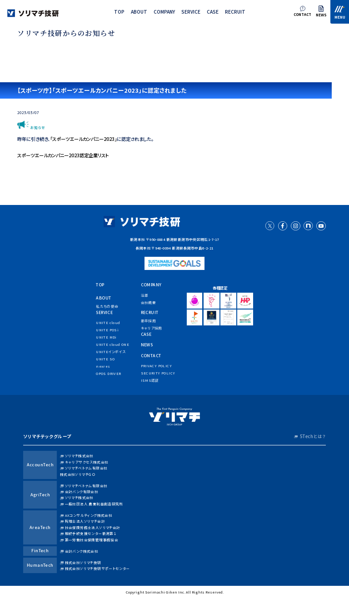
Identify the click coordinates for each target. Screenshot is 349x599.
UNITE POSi (107, 329)
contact (151, 356)
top (119, 11)
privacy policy (156, 365)
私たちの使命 (107, 306)
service (190, 11)
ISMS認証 (150, 380)
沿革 (145, 295)
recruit (235, 11)
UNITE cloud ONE (112, 344)
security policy (158, 372)
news (147, 345)
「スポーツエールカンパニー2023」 (83, 138)
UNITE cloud (108, 322)
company (164, 11)
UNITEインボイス (110, 351)
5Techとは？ (313, 436)
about (139, 11)
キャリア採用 (151, 327)
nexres (103, 366)
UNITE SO (105, 358)
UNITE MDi (106, 336)
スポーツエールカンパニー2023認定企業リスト (63, 155)
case (213, 11)
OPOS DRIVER (108, 373)
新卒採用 (148, 320)
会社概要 (148, 302)
